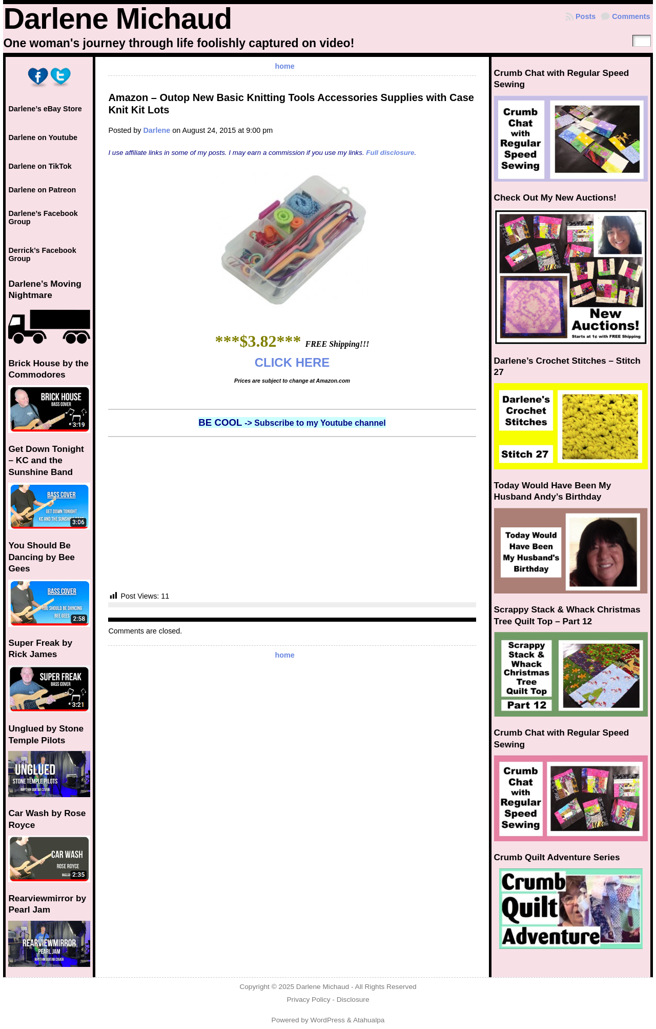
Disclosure (353, 999)
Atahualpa (369, 1020)
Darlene (156, 130)
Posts (586, 16)
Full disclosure (390, 152)
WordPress (328, 1020)
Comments (631, 16)
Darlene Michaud (117, 18)
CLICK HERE (292, 362)
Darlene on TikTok (39, 166)
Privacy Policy (308, 999)
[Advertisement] (292, 514)
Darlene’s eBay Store (44, 109)
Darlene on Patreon (42, 190)
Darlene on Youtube (42, 137)
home (284, 66)
